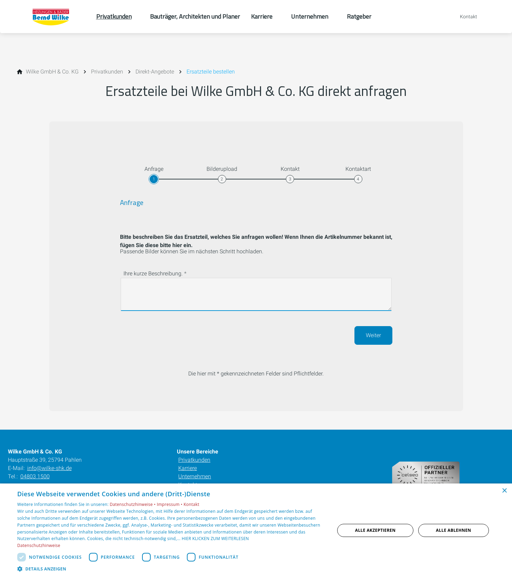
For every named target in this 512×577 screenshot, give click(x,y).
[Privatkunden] (107, 71)
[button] (171, 568)
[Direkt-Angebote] (154, 71)
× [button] (504, 490)
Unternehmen (194, 476)
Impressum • (170, 504)
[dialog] (256, 530)
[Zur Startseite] (52, 16)
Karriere (187, 468)
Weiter (373, 335)
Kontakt (191, 504)
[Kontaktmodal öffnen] (464, 16)
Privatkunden (194, 460)
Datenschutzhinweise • (133, 504)
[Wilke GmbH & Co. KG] (52, 71)
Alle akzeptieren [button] (375, 530)
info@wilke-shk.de (49, 468)
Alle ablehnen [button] (453, 530)
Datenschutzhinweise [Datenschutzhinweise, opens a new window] (38, 545)
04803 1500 (35, 476)
